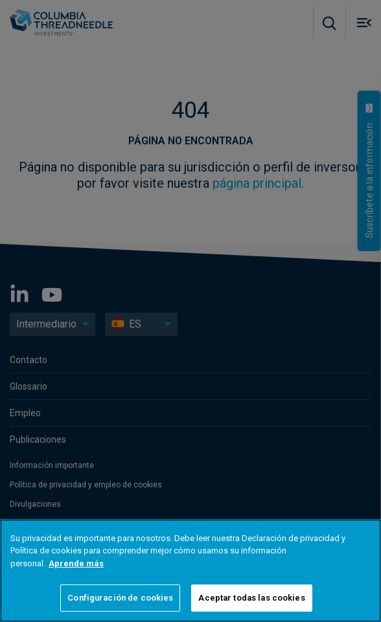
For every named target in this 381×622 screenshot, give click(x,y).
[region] (190, 570)
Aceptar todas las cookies (251, 598)
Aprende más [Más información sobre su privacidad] (76, 563)
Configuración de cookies (120, 598)
